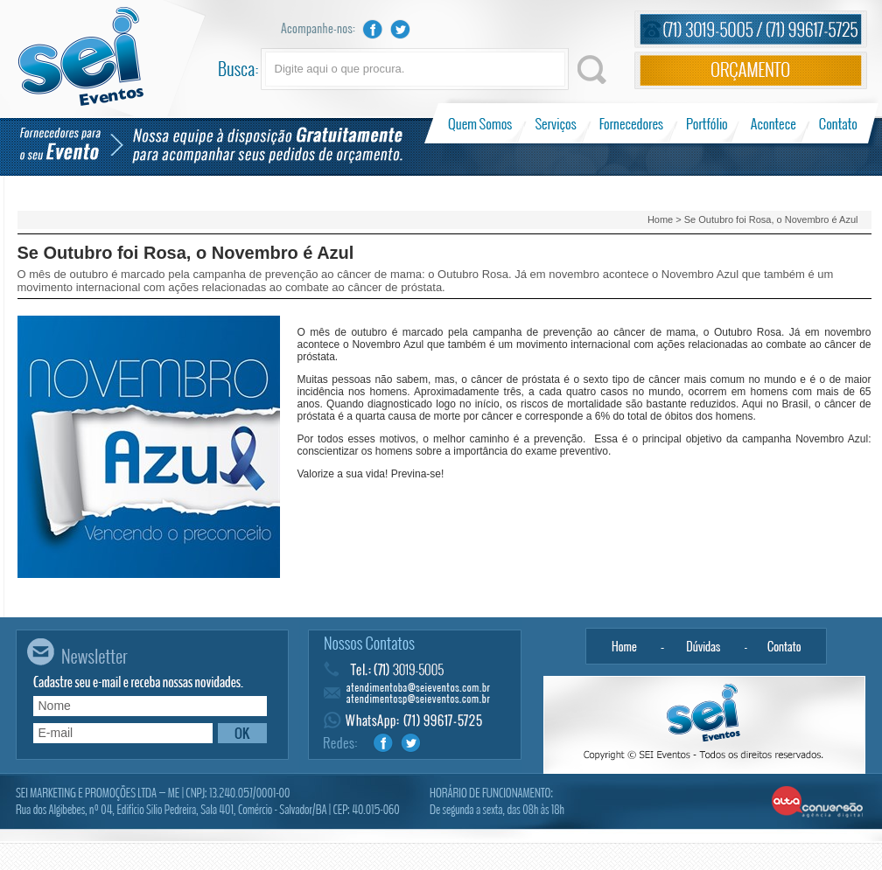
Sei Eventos (81, 56)
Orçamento (750, 70)
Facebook (372, 29)
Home (660, 219)
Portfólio (707, 123)
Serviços (556, 123)
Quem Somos (481, 123)
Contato (838, 123)
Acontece (773, 123)
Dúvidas (704, 646)
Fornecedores (631, 123)
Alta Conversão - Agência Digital (818, 803)
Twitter (400, 29)
